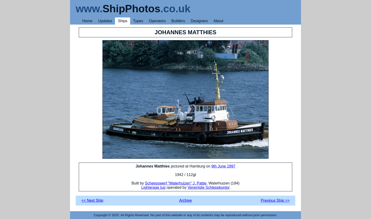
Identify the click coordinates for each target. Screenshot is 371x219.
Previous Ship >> (275, 200)
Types (138, 21)
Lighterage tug (153, 187)
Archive (185, 200)
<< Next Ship (92, 200)
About (218, 21)
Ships (122, 21)
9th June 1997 (223, 166)
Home (87, 21)
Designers (199, 21)
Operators (157, 21)
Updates (105, 21)
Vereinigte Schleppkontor (209, 187)
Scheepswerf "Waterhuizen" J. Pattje (176, 183)
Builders (178, 21)
